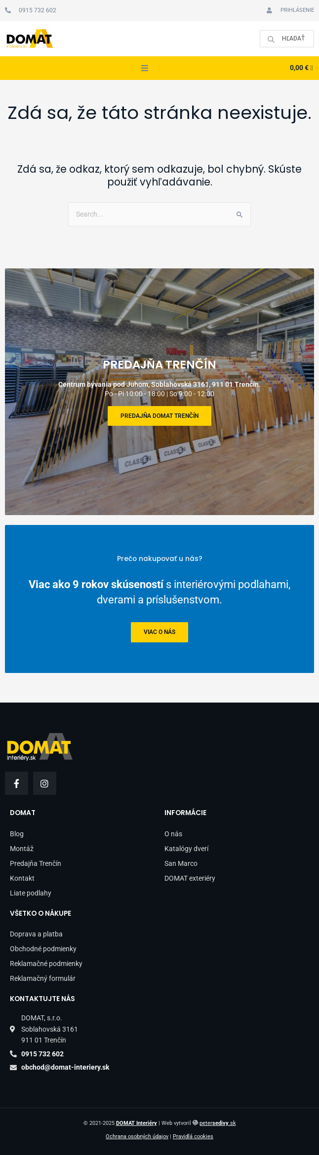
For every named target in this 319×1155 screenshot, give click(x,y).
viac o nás (159, 632)
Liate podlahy (30, 893)
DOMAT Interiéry (136, 1123)
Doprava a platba (36, 934)
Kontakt (22, 878)
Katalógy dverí (186, 849)
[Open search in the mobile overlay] (287, 39)
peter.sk (217, 1123)
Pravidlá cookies (193, 1136)
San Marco (181, 863)
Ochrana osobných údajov (137, 1136)
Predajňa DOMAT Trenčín (159, 415)
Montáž (22, 849)
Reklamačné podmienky (46, 964)
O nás (173, 834)
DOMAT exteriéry (189, 878)
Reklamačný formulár (43, 978)
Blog (17, 834)
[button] (145, 68)
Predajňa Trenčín (35, 863)
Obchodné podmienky (43, 949)
